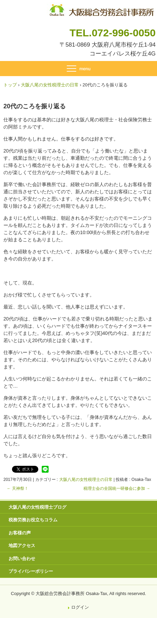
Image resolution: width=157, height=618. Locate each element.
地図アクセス (22, 545)
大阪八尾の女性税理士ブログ (37, 507)
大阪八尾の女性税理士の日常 (86, 479)
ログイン (80, 607)
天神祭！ (17, 488)
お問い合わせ (22, 558)
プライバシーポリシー (31, 571)
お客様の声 (20, 532)
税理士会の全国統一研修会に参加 (116, 488)
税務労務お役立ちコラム (33, 519)
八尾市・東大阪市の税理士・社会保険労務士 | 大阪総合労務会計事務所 (101, 8)
